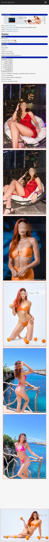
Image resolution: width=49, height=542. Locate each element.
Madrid (6, 38)
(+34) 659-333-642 (11, 27)
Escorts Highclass (8, 2)
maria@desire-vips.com (11, 31)
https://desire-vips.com (12, 29)
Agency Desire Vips (10, 25)
